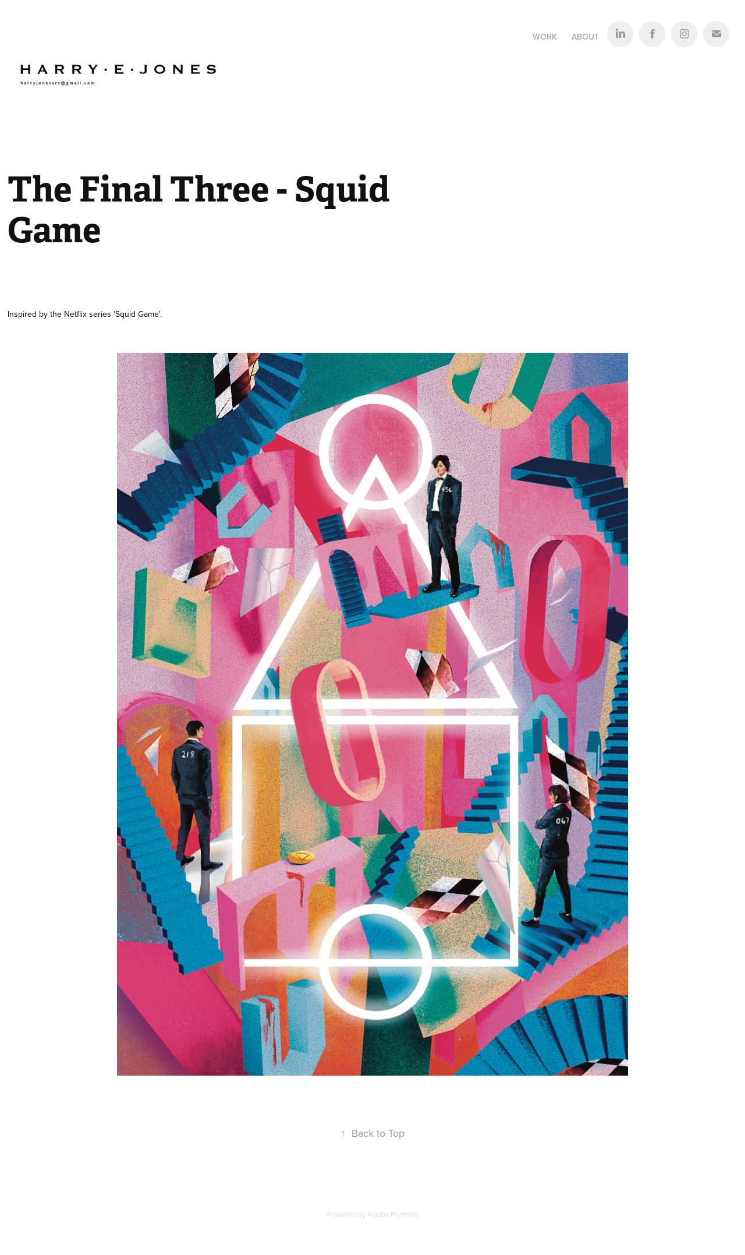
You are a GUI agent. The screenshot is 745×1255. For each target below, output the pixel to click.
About (585, 37)
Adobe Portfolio (392, 1214)
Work (545, 37)
